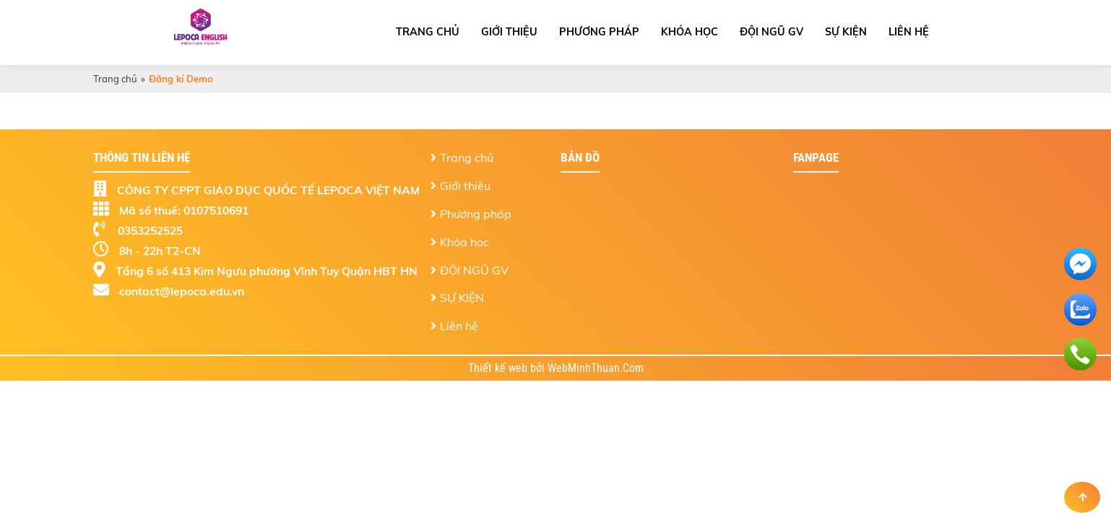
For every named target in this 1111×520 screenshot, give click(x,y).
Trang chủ (427, 31)
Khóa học (689, 31)
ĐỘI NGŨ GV (771, 31)
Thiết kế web (499, 368)
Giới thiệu (509, 31)
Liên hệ (909, 31)
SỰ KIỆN (846, 31)
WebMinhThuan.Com (596, 368)
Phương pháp (599, 31)
